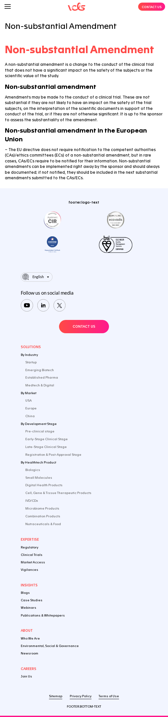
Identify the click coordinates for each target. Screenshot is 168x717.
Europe (31, 408)
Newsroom (29, 653)
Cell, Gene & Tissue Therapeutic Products (58, 493)
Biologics (32, 470)
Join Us (26, 676)
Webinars (28, 607)
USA (28, 400)
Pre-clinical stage (39, 431)
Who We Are (30, 638)
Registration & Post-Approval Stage (53, 454)
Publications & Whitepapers (43, 615)
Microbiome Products (42, 508)
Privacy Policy (80, 696)
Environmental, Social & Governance (50, 646)
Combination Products (42, 516)
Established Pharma (41, 377)
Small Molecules (38, 477)
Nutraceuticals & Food (43, 524)
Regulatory (29, 547)
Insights (29, 585)
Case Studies (31, 600)
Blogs (25, 592)
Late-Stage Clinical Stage (46, 447)
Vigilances (29, 569)
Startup (31, 362)
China (30, 416)
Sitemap (55, 696)
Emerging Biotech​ (39, 370)
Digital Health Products (44, 485)
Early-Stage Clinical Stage (46, 439)
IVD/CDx (31, 500)
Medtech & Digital (39, 385)
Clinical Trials (31, 555)
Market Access (33, 562)
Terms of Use (109, 696)
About (27, 631)
